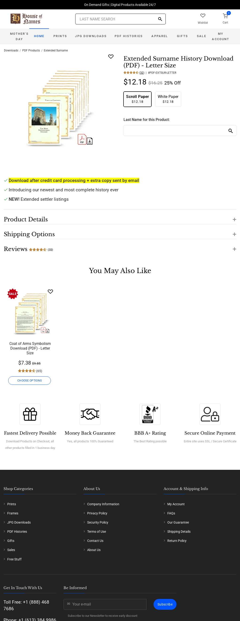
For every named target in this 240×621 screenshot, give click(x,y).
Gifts (182, 36)
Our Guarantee (178, 522)
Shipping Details (179, 531)
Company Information (103, 504)
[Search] (160, 19)
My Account (220, 36)
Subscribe (165, 604)
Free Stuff (14, 559)
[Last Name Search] (120, 19)
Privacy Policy (97, 513)
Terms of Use (96, 531)
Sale (201, 36)
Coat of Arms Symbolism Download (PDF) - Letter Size (30, 348)
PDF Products (31, 50)
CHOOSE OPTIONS (30, 380)
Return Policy (177, 541)
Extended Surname (56, 50)
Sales (11, 550)
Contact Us (95, 541)
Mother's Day (19, 36)
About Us (94, 550)
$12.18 (137, 99)
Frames (12, 513)
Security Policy (97, 522)
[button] (120, 216)
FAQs (171, 513)
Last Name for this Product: (147, 119)
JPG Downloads (91, 36)
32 (141, 72)
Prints (60, 36)
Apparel (159, 36)
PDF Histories (129, 36)
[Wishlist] (50, 291)
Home (39, 36)
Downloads (11, 50)
